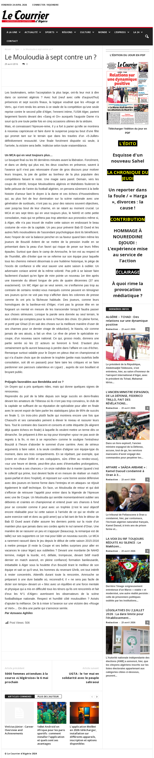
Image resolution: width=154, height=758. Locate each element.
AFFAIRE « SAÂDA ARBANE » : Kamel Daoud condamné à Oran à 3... (126, 471)
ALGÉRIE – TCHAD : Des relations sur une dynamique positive (127, 320)
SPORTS (51, 32)
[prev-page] (92, 697)
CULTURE (87, 32)
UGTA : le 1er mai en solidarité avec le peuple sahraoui (80, 678)
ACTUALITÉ (33, 32)
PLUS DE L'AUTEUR (48, 696)
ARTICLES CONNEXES (19, 696)
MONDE (104, 32)
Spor (17, 49)
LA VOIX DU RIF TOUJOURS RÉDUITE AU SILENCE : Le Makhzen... (125, 542)
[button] (146, 36)
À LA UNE (14, 32)
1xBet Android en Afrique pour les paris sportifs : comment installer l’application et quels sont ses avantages (51, 735)
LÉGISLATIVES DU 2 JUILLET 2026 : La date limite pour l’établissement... (125, 614)
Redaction (112, 329)
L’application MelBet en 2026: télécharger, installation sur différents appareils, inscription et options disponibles (83, 735)
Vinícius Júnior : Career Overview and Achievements (19, 730)
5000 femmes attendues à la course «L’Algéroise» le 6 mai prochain (26, 678)
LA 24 (138, 32)
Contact (12, 40)
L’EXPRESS (121, 32)
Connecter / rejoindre (45, 4)
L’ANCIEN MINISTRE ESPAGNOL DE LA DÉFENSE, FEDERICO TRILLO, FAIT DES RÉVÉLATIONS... (127, 397)
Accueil (8, 49)
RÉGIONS (69, 32)
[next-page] (97, 697)
